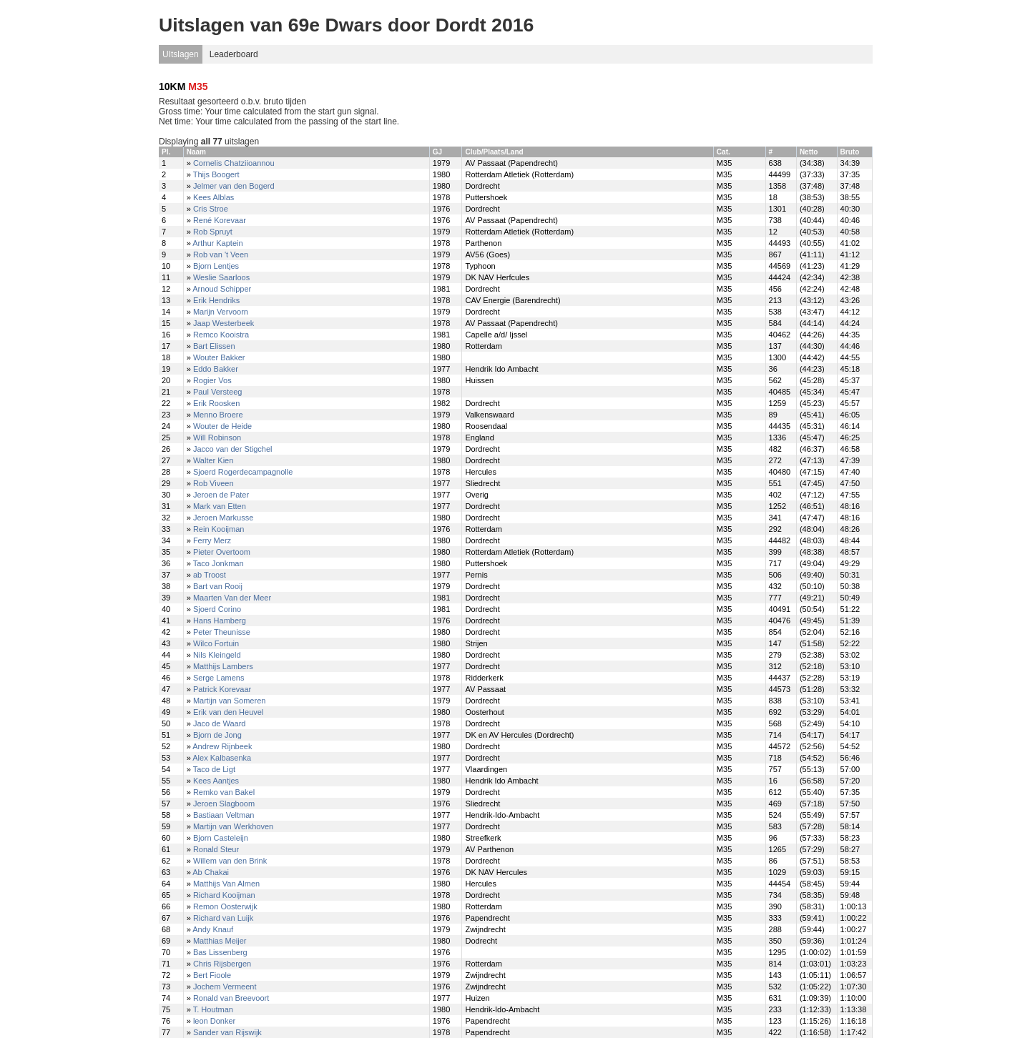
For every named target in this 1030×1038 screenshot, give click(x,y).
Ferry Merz (212, 540)
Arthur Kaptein (217, 243)
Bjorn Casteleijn (220, 838)
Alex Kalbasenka (221, 757)
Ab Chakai (210, 872)
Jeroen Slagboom (224, 803)
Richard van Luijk (223, 918)
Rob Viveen (213, 483)
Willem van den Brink (230, 860)
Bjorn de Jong (217, 735)
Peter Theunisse (221, 632)
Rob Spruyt (212, 231)
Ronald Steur (216, 849)
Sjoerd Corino (217, 609)
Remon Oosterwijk (225, 906)
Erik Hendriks (216, 300)
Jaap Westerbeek (223, 323)
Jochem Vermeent (225, 986)
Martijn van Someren (229, 700)
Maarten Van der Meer (232, 597)
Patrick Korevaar (222, 689)
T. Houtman (213, 1009)
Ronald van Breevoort (231, 998)
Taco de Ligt (214, 769)
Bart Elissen (214, 346)
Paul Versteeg (217, 391)
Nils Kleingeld (217, 655)
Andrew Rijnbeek (222, 746)
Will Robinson (217, 437)
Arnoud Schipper (221, 289)
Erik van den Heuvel (228, 712)
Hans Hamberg (219, 620)
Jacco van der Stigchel (233, 449)
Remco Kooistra (221, 334)
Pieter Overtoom (221, 552)
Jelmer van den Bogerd (234, 186)
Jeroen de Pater (221, 494)
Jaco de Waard (219, 723)
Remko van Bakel (224, 792)
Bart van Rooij (217, 586)
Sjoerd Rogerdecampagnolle (243, 472)
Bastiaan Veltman (224, 815)
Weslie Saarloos (221, 277)
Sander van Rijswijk (227, 1032)
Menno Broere (218, 414)
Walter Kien (213, 460)
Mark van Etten (219, 506)
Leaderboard (234, 54)
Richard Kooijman (224, 895)
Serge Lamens (219, 677)
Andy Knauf (212, 929)
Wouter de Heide (222, 426)
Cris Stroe (210, 208)
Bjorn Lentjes (216, 266)
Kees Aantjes (216, 780)
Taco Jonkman (218, 563)
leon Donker (214, 1021)
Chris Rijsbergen (222, 963)
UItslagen (180, 54)
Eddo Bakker (215, 369)
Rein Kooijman (219, 529)
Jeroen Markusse (223, 517)
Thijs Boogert (216, 174)
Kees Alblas (213, 197)
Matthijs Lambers (223, 666)
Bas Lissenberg (220, 952)
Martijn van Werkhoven (233, 826)
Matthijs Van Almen (226, 883)
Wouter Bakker (219, 357)
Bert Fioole (212, 975)
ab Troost (209, 574)
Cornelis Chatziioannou (234, 163)
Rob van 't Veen (220, 254)
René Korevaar (219, 220)
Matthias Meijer (220, 940)
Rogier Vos (212, 380)
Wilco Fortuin (216, 643)
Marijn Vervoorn (220, 311)
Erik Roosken (216, 403)
